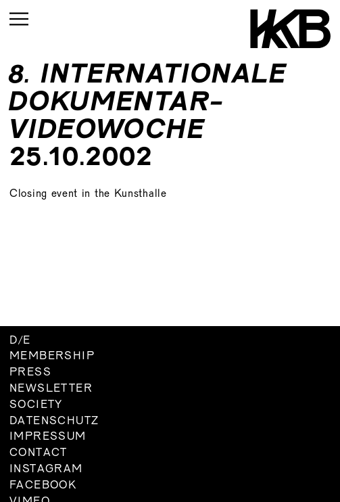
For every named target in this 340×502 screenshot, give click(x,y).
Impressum (48, 437)
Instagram (46, 469)
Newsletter (51, 389)
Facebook (42, 485)
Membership (52, 356)
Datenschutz (54, 421)
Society (36, 405)
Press (30, 373)
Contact (38, 453)
